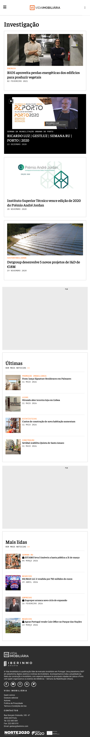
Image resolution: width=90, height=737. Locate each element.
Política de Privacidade (13, 703)
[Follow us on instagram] (20, 684)
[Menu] (4, 9)
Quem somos (9, 695)
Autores (7, 701)
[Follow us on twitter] (33, 684)
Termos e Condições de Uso (15, 706)
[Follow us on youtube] (13, 684)
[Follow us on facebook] (6, 684)
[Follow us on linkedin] (26, 684)
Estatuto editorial (11, 698)
